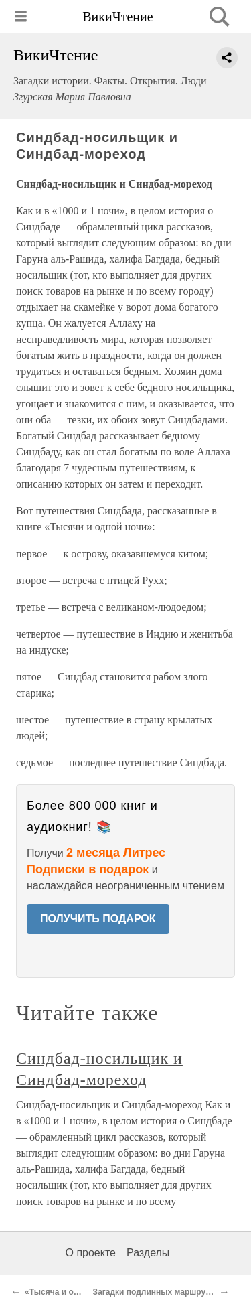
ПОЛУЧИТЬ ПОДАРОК (98, 918)
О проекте (91, 1252)
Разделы (148, 1252)
